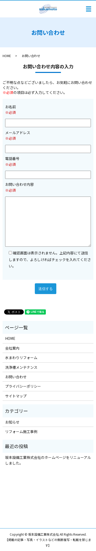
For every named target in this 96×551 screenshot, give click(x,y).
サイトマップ (16, 395)
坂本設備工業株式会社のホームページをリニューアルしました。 (48, 460)
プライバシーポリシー (23, 386)
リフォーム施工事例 (21, 431)
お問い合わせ (16, 376)
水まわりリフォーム (21, 357)
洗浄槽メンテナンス (21, 367)
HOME (7, 55)
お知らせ (12, 422)
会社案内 (12, 348)
